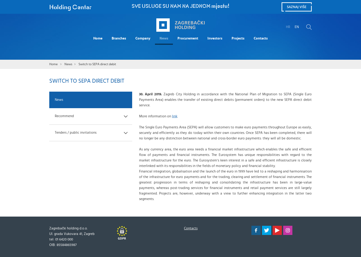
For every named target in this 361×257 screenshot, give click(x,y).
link (174, 116)
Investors (214, 38)
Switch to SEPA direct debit (97, 64)
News (164, 38)
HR (288, 27)
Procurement (188, 38)
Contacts (261, 38)
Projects (238, 38)
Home (97, 38)
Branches (119, 38)
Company (142, 38)
